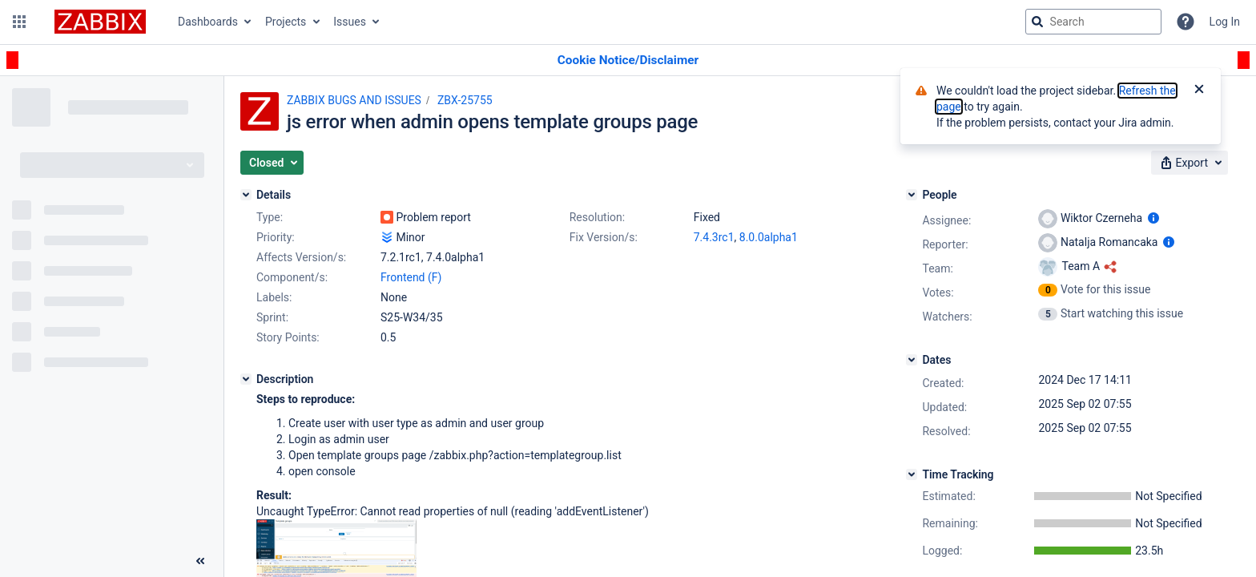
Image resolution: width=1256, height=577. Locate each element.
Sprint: (272, 317)
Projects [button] (285, 21)
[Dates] (911, 359)
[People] (911, 194)
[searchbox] (1093, 21)
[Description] (246, 379)
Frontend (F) (410, 277)
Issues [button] (349, 21)
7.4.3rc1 (714, 237)
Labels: (274, 297)
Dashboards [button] (208, 21)
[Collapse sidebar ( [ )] (200, 561)
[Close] (1199, 91)
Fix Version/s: (604, 237)
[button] (19, 22)
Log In (1225, 21)
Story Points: (288, 337)
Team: (937, 268)
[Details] (246, 194)
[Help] (1185, 21)
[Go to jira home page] (100, 22)
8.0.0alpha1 (768, 237)
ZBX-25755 (465, 100)
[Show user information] (1153, 218)
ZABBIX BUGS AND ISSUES (354, 100)
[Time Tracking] (911, 474)
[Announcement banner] (628, 60)
